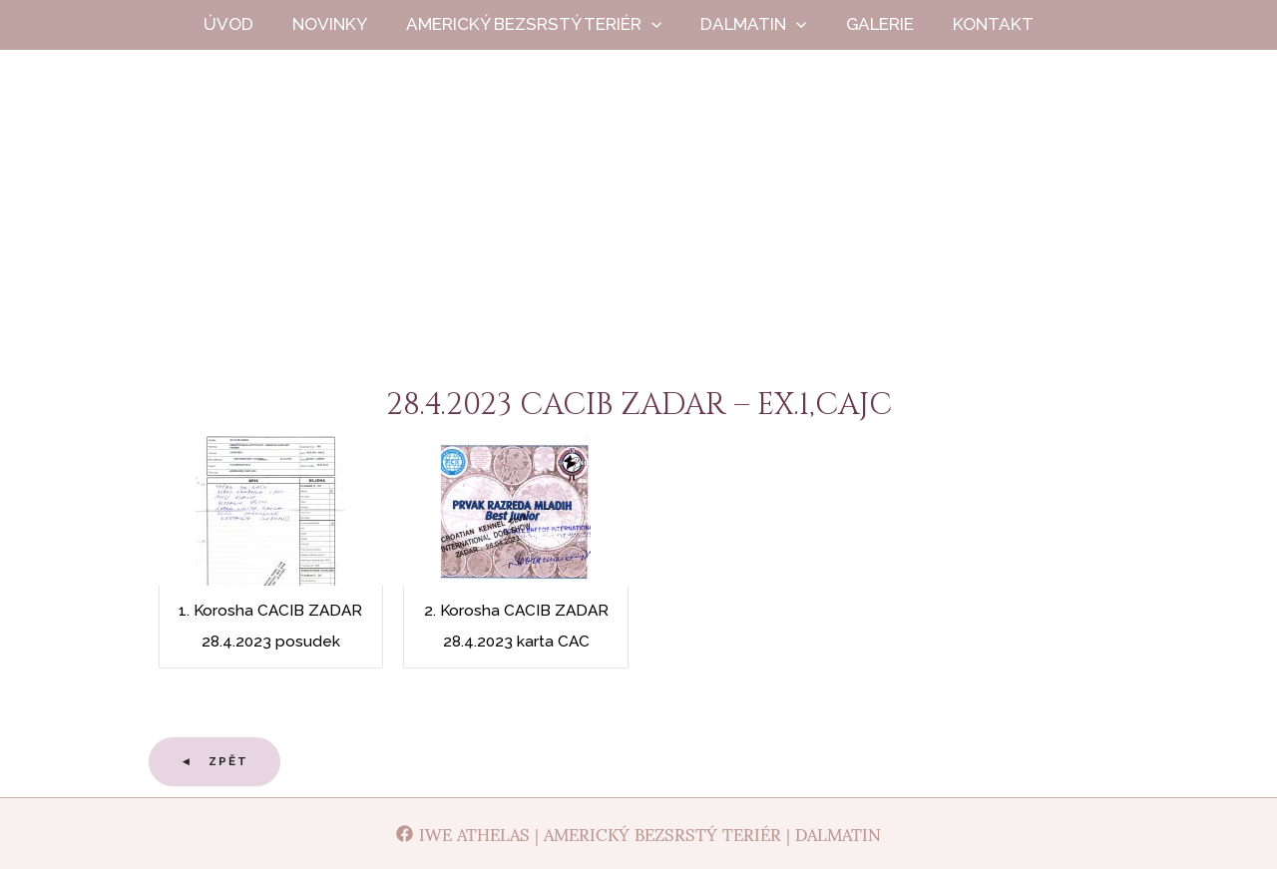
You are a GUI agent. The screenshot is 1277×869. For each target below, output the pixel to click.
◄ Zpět (215, 761)
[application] (669, 24)
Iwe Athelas (639, 228)
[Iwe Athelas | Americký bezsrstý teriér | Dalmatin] (639, 833)
